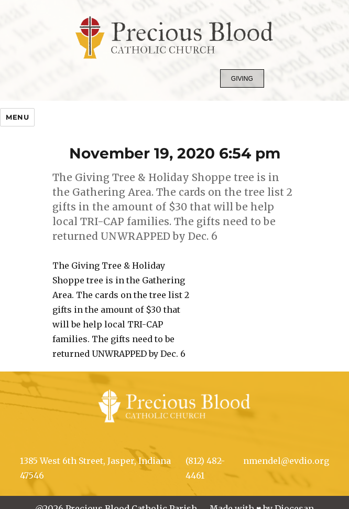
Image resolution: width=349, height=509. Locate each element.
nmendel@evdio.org (286, 460)
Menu (17, 117)
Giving (242, 78)
